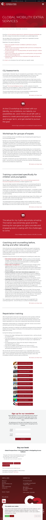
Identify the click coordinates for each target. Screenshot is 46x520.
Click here (15, 472)
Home (3, 28)
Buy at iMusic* (6, 465)
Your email (11, 435)
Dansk (38, 1)
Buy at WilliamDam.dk (8, 463)
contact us (6, 60)
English (42, 1)
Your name (11, 430)
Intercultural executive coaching (13, 259)
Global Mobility (12, 28)
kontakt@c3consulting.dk (29, 483)
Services (7, 28)
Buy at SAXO (17, 463)
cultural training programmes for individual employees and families (23, 34)
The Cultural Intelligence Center (15, 86)
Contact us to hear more (36, 95)
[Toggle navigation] (43, 4)
